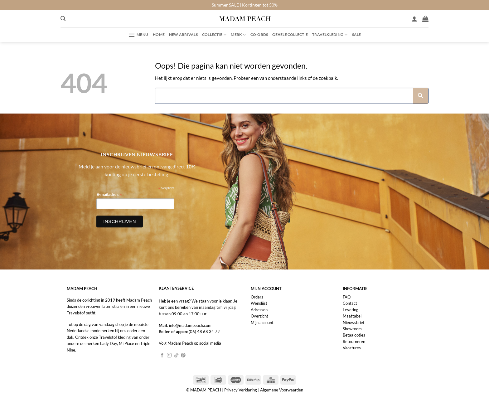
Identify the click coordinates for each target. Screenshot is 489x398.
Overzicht (259, 315)
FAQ (347, 296)
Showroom (352, 328)
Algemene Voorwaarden (281, 389)
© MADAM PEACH (204, 389)
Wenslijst (259, 303)
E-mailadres (109, 194)
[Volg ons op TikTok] (176, 355)
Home (159, 34)
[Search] (284, 96)
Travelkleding (329, 35)
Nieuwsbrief (353, 322)
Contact (350, 303)
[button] (63, 18)
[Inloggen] (414, 19)
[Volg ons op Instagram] (169, 355)
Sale (356, 34)
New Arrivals (183, 34)
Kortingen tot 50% (260, 4)
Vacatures (352, 347)
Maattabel (352, 315)
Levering (350, 309)
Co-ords (259, 34)
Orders (257, 296)
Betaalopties (354, 334)
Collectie (214, 35)
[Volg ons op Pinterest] (183, 355)
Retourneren (354, 341)
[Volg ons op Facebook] (162, 355)
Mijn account (262, 322)
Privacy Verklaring (240, 389)
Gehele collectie (290, 34)
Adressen (259, 309)
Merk (238, 35)
